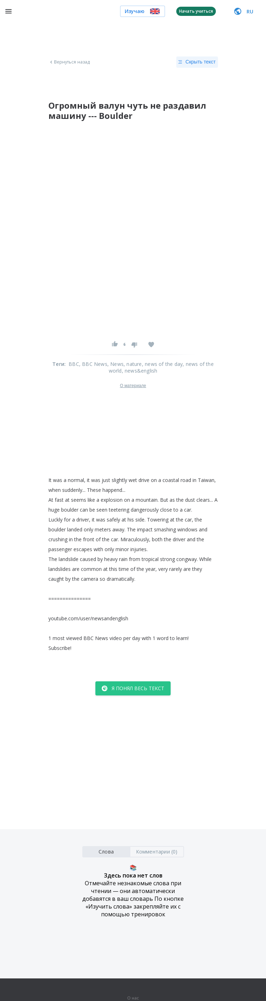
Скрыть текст (196, 62)
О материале (133, 385)
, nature (133, 364)
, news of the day (162, 364)
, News (115, 364)
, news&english (140, 370)
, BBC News (93, 364)
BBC (74, 364)
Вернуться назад (69, 62)
